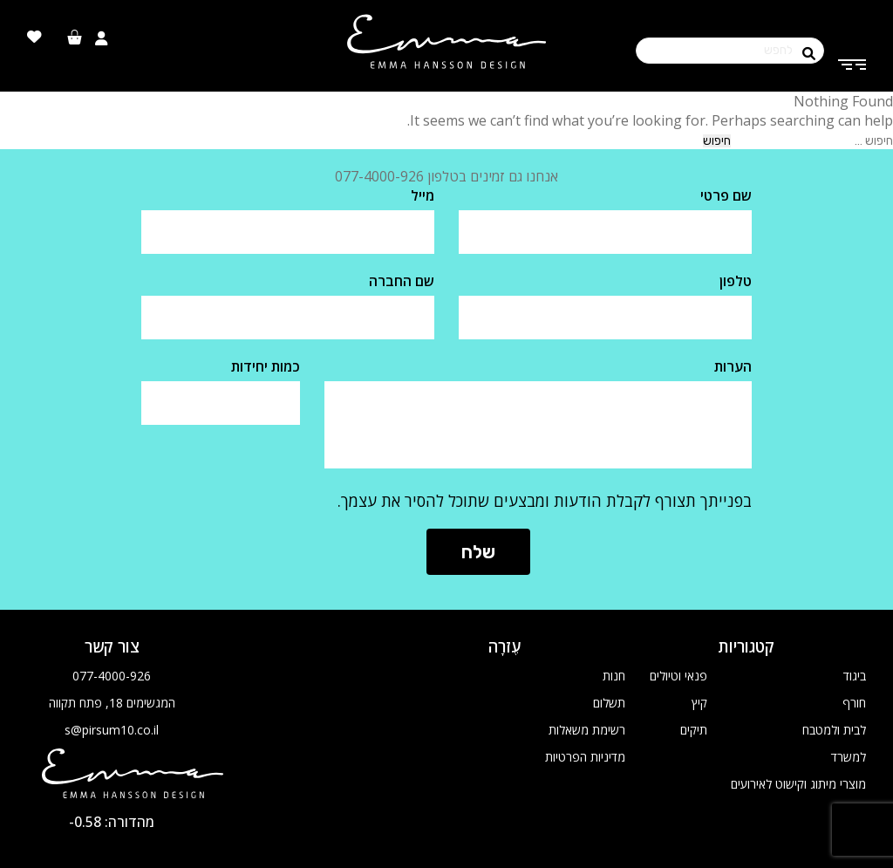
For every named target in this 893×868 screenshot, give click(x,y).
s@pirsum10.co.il (112, 729)
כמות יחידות (265, 366)
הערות (733, 366)
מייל (422, 195)
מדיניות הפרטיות (585, 756)
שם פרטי (726, 195)
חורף (854, 702)
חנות (614, 675)
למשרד (848, 756)
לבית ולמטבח (834, 729)
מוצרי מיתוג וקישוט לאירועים (798, 784)
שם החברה (401, 280)
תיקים (693, 729)
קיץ (699, 702)
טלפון (735, 280)
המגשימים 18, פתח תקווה (112, 702)
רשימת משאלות (587, 729)
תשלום (609, 702)
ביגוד (854, 675)
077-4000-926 (111, 675)
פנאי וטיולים (678, 675)
